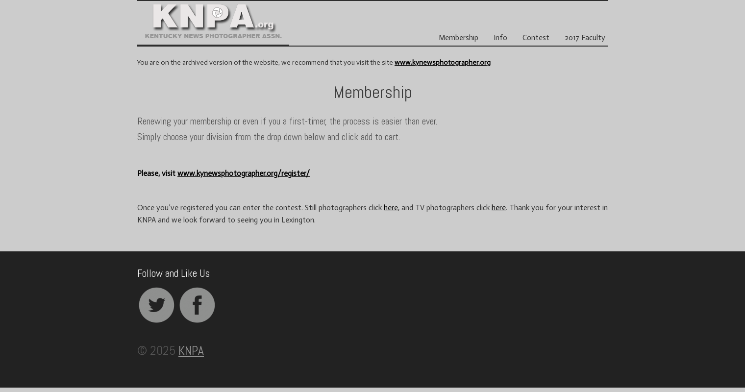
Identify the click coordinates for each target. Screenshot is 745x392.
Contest (535, 37)
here (391, 207)
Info (500, 37)
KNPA (191, 350)
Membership (458, 37)
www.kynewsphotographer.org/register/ (243, 173)
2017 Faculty (585, 37)
